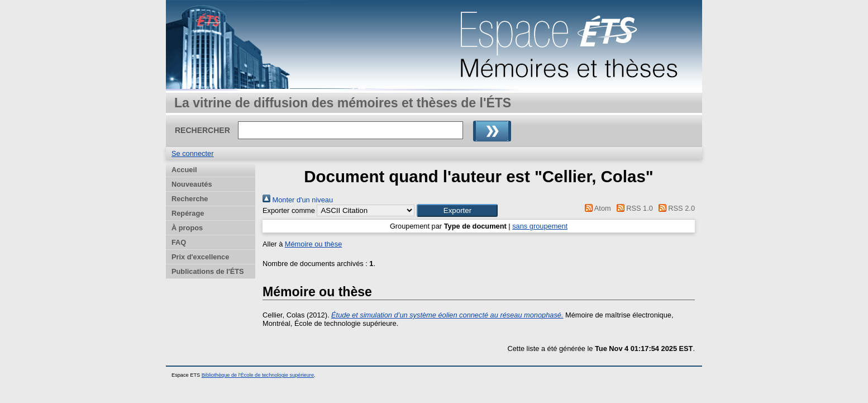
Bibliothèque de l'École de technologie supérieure (258, 375)
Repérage (187, 213)
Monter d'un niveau (298, 200)
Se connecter (192, 153)
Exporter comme (289, 210)
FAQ (178, 242)
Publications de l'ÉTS (207, 271)
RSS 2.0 (675, 208)
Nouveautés (191, 184)
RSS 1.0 (633, 208)
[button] (457, 210)
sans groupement (539, 226)
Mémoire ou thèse (313, 244)
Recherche (189, 199)
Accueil (184, 169)
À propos (187, 228)
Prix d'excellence (200, 257)
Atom (596, 208)
